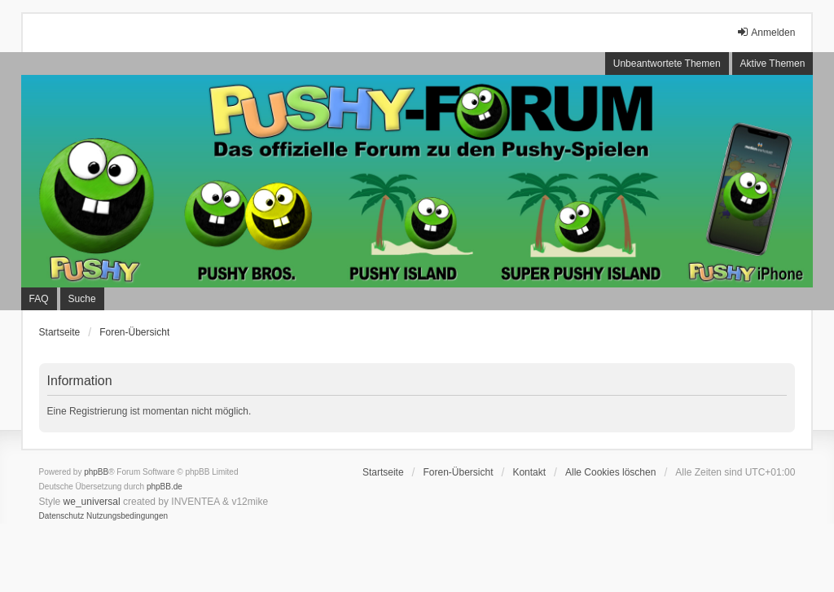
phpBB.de (164, 486)
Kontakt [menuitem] (529, 472)
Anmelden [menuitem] (765, 32)
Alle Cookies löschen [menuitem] (610, 472)
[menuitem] (62, 516)
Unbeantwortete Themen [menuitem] (667, 63)
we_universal (92, 501)
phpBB (96, 471)
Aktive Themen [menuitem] (772, 63)
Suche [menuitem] (82, 299)
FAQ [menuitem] (39, 299)
